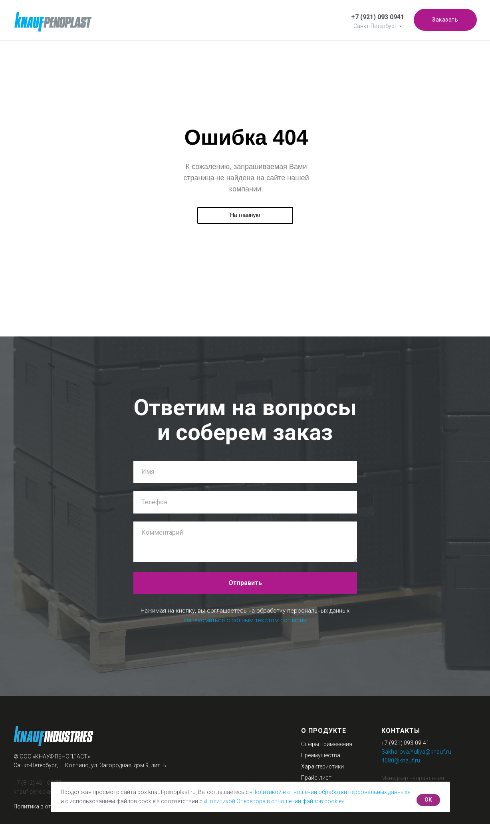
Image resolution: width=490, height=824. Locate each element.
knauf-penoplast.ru (37, 791)
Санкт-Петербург (375, 26)
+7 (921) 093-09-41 (405, 743)
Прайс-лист (316, 777)
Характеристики (322, 766)
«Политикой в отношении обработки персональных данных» (330, 792)
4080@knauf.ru (400, 760)
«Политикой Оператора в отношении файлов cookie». (274, 801)
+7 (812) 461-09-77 (37, 783)
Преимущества (320, 755)
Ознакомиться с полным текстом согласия (245, 620)
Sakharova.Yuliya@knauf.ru (416, 751)
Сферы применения (326, 744)
